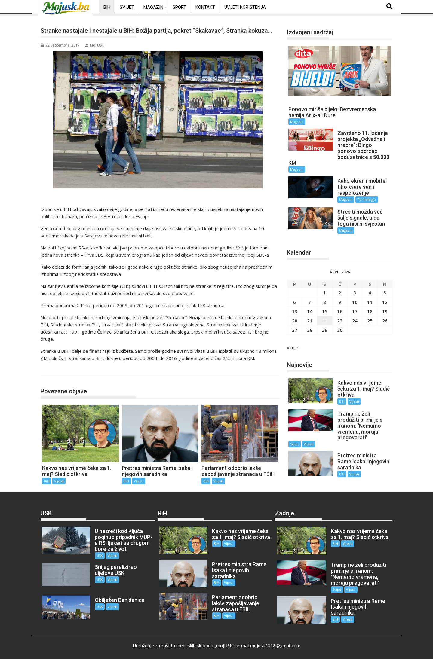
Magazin (153, 7)
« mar (293, 347)
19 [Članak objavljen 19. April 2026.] (385, 311)
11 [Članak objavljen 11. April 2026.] (370, 301)
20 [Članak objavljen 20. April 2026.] (294, 320)
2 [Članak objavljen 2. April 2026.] (339, 292)
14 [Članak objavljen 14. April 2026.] (309, 311)
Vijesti (59, 481)
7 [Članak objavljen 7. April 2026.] (309, 301)
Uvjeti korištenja (245, 7)
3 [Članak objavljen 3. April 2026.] (354, 292)
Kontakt (205, 7)
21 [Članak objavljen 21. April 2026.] (309, 320)
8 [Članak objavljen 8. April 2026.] (324, 301)
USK (99, 555)
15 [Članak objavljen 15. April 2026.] (324, 311)
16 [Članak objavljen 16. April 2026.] (339, 311)
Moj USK (94, 45)
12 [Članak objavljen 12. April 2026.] (385, 301)
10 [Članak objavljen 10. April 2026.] (355, 301)
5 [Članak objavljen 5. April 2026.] (384, 292)
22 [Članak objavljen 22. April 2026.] (324, 320)
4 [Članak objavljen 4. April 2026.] (369, 292)
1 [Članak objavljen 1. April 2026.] (324, 292)
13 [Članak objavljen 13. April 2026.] (294, 311)
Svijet (127, 7)
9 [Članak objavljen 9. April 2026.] (339, 301)
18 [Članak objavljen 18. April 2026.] (370, 311)
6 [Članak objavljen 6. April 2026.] (294, 301)
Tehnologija (366, 199)
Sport (179, 7)
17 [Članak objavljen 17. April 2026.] (355, 311)
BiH (106, 7)
